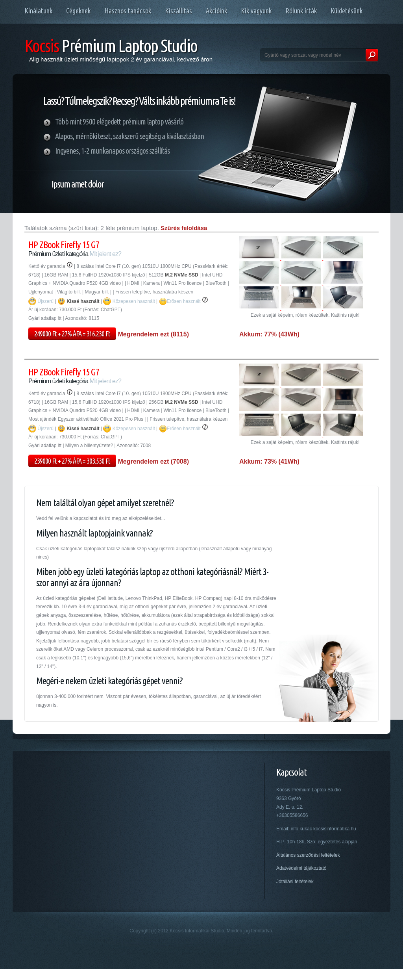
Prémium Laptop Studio (110, 45)
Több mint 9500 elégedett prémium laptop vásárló (119, 121)
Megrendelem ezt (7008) (152, 461)
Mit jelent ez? (105, 254)
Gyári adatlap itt (44, 318)
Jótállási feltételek (295, 881)
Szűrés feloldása (184, 228)
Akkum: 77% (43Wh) (269, 334)
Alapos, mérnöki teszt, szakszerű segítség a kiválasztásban (129, 136)
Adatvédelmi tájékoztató (301, 868)
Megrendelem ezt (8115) (152, 334)
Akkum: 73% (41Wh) (269, 461)
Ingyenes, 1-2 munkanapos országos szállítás (112, 150)
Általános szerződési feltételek (308, 855)
